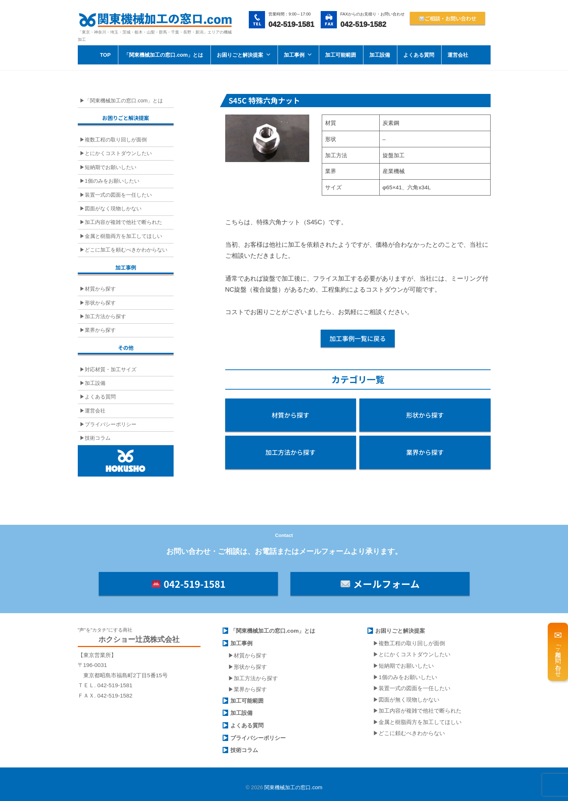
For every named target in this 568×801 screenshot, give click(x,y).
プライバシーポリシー (110, 424)
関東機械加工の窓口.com (293, 787)
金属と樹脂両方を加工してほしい (123, 236)
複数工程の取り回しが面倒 (116, 140)
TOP (105, 55)
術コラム (247, 750)
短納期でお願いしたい (110, 167)
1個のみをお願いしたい (112, 181)
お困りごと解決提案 (240, 55)
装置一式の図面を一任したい (118, 195)
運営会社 (457, 55)
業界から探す (100, 330)
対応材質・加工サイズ (110, 369)
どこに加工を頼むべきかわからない (126, 250)
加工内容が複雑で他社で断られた (123, 222)
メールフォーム (380, 583)
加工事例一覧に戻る (358, 338)
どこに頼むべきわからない (412, 733)
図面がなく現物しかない (113, 208)
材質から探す (100, 289)
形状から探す (100, 303)
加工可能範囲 (340, 55)
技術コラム (98, 438)
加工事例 (294, 55)
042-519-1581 (188, 583)
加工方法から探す (105, 316)
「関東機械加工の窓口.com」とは (163, 55)
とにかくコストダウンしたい (118, 153)
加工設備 (379, 55)
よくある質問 (418, 55)
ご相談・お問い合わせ (447, 18)
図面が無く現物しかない (409, 699)
